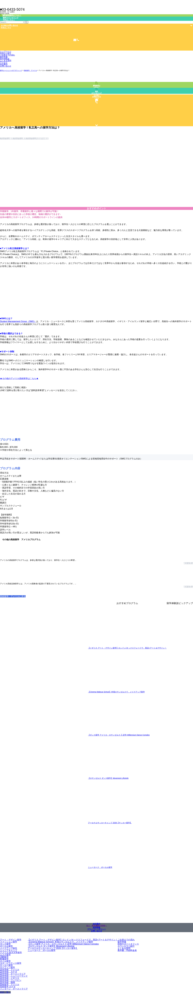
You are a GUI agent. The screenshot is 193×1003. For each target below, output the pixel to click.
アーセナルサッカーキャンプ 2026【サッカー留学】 (110, 823)
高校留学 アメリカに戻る (13, 596)
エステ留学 (5, 954)
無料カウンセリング (96, 92)
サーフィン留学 (7, 967)
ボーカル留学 (6, 946)
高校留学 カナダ (7, 987)
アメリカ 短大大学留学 (11, 952)
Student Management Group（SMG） (18, 321)
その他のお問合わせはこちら (96, 96)
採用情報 (96, 928)
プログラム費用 (19, 139)
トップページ (5, 51)
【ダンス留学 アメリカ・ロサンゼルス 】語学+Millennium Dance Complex (119, 735)
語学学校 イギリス (9, 978)
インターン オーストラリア (14, 989)
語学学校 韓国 (7, 982)
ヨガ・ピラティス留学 (10, 963)
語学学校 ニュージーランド (14, 976)
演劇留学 (4, 957)
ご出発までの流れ (126, 940)
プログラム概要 (6, 139)
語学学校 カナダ (8, 972)
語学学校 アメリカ (9, 969)
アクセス (3, 62)
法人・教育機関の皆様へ (96, 926)
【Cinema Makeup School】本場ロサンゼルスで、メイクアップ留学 (116, 692)
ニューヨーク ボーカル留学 (100, 867)
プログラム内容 (32, 139)
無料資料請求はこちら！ (11, 15)
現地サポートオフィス (128, 944)
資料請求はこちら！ (96, 86)
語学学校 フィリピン (10, 980)
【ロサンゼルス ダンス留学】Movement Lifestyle (108, 778)
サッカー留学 (6, 965)
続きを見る (188, 563)
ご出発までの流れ (7, 55)
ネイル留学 (5, 961)
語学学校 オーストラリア (13, 974)
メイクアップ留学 (8, 948)
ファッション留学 (8, 942)
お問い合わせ (5, 66)
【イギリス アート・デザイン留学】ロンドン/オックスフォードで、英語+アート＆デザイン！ (127, 648)
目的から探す (5, 53)
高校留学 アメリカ (9, 984)
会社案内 (3, 64)
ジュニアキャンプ (8, 950)
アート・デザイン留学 (10, 940)
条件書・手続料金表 (127, 950)
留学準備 (3, 57)
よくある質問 (5, 61)
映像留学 (4, 959)
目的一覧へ (5, 992)
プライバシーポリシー (96, 929)
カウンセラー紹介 (126, 946)
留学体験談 (4, 59)
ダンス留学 (5, 944)
